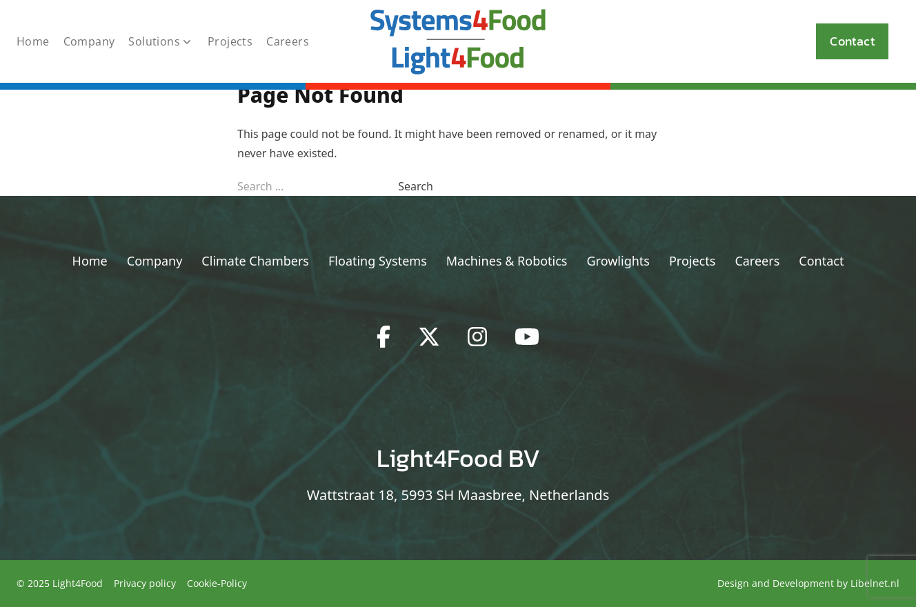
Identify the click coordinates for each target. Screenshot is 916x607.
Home (33, 41)
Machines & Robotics (507, 260)
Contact (852, 41)
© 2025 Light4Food (60, 583)
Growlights (618, 260)
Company (89, 41)
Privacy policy (145, 583)
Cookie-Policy (217, 583)
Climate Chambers (255, 260)
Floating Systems (377, 260)
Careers (287, 41)
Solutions (161, 41)
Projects (230, 41)
